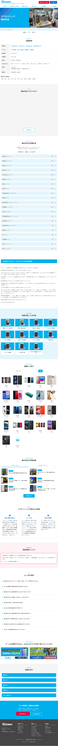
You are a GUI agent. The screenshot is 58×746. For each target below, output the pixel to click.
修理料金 (33, 32)
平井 (18, 78)
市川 (15, 78)
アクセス (29, 32)
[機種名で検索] (26, 371)
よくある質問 (53, 6)
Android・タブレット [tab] (43, 465)
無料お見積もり (23, 714)
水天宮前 (29, 78)
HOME (2, 29)
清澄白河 (34, 78)
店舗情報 (24, 32)
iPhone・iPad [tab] (15, 465)
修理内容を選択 (20, 151)
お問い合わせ (34, 147)
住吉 (8, 78)
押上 (21, 78)
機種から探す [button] (24, 6)
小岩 (12, 78)
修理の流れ (34, 6)
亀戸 (5, 78)
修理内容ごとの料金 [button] (14, 6)
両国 (2, 78)
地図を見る (29, 130)
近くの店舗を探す (36, 714)
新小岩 (25, 78)
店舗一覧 (5, 6)
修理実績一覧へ (29, 496)
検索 (40, 371)
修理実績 (44, 6)
